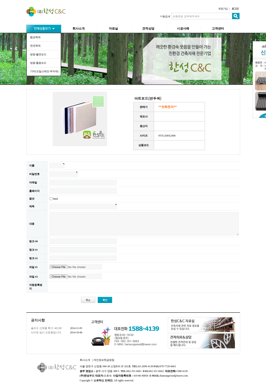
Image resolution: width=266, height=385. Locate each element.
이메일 (33, 182)
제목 (31, 206)
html (55, 198)
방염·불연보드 (38, 54)
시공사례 (183, 28)
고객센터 (218, 28)
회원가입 (223, 8)
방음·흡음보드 (38, 62)
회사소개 (78, 28)
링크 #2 (33, 258)
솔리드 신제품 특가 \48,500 (46, 328)
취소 (88, 300)
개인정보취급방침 (103, 360)
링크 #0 (33, 241)
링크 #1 (33, 249)
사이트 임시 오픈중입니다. (46, 332)
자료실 (113, 28)
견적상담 (148, 28)
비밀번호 (34, 174)
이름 (31, 165)
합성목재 (35, 37)
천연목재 (35, 45)
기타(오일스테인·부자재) (44, 71)
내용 (31, 223)
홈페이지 (34, 190)
